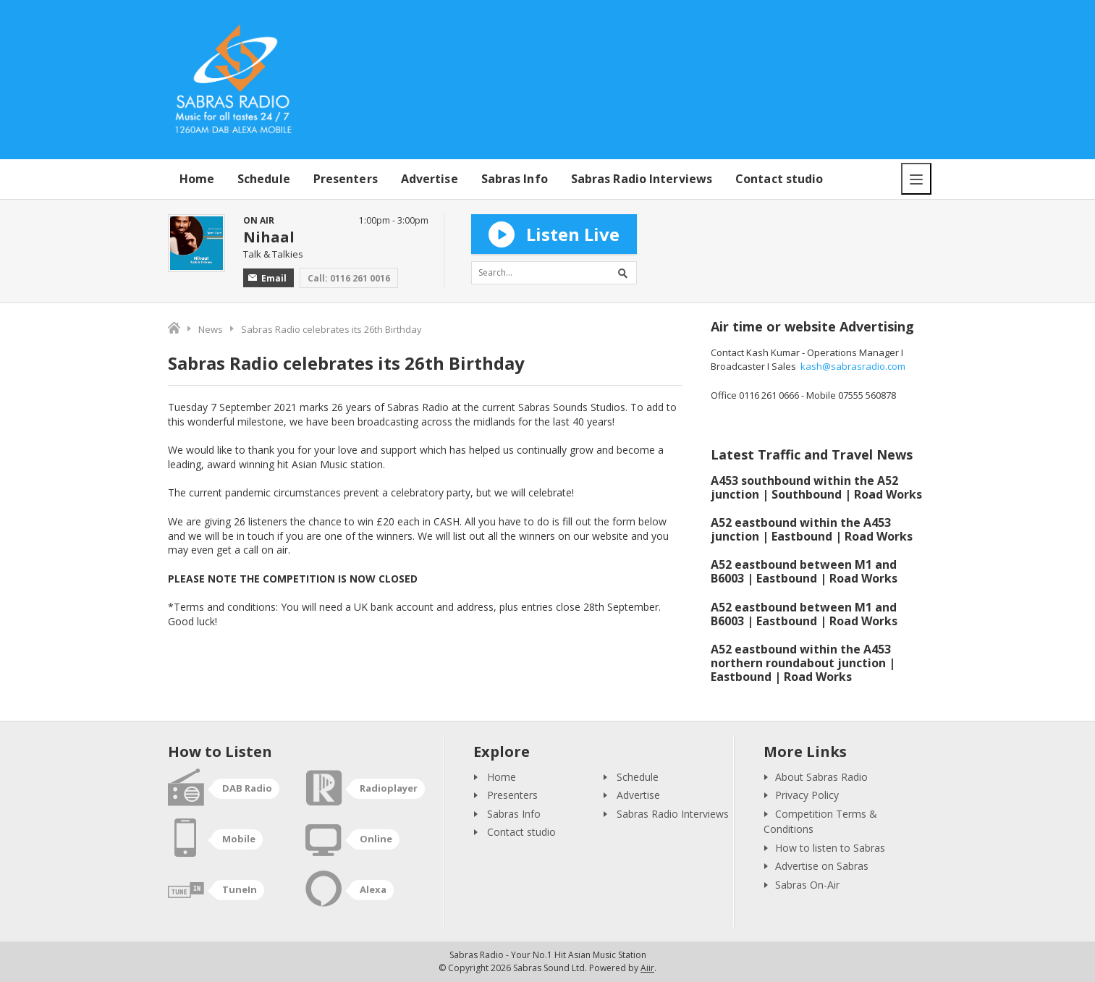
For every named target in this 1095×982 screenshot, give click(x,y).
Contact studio (779, 179)
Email (267, 278)
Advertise (429, 179)
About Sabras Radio (821, 777)
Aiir (647, 968)
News (210, 329)
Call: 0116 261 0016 (349, 278)
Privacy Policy (807, 795)
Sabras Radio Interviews (641, 179)
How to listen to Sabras (830, 848)
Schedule (263, 179)
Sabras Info (514, 179)
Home (196, 179)
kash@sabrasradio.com (852, 366)
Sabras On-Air (807, 885)
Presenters (345, 179)
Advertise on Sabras (821, 866)
